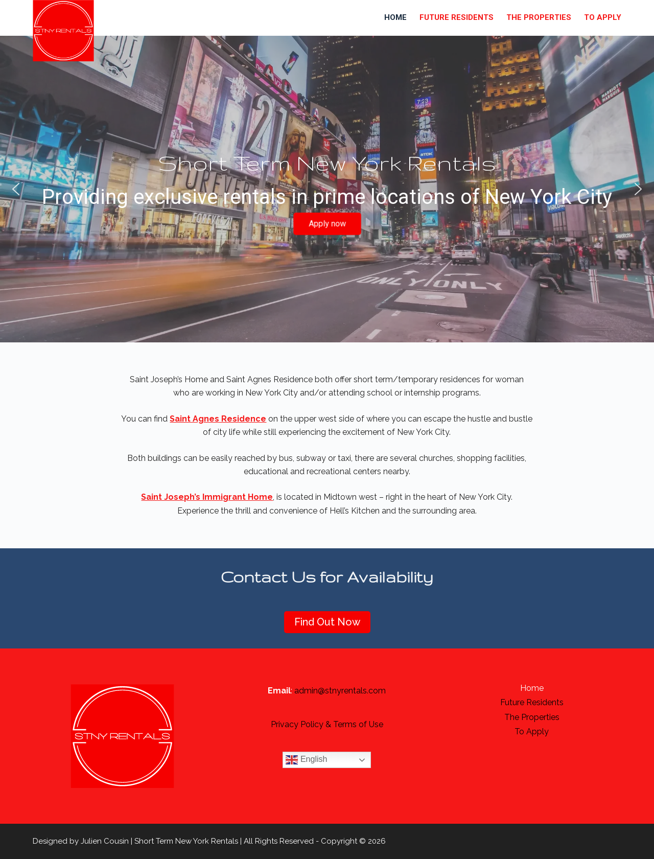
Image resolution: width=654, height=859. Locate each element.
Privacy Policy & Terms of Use (327, 724)
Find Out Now (327, 622)
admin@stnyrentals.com (340, 690)
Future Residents (456, 17)
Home (395, 17)
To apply (602, 17)
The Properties (538, 17)
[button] (16, 189)
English (306, 760)
